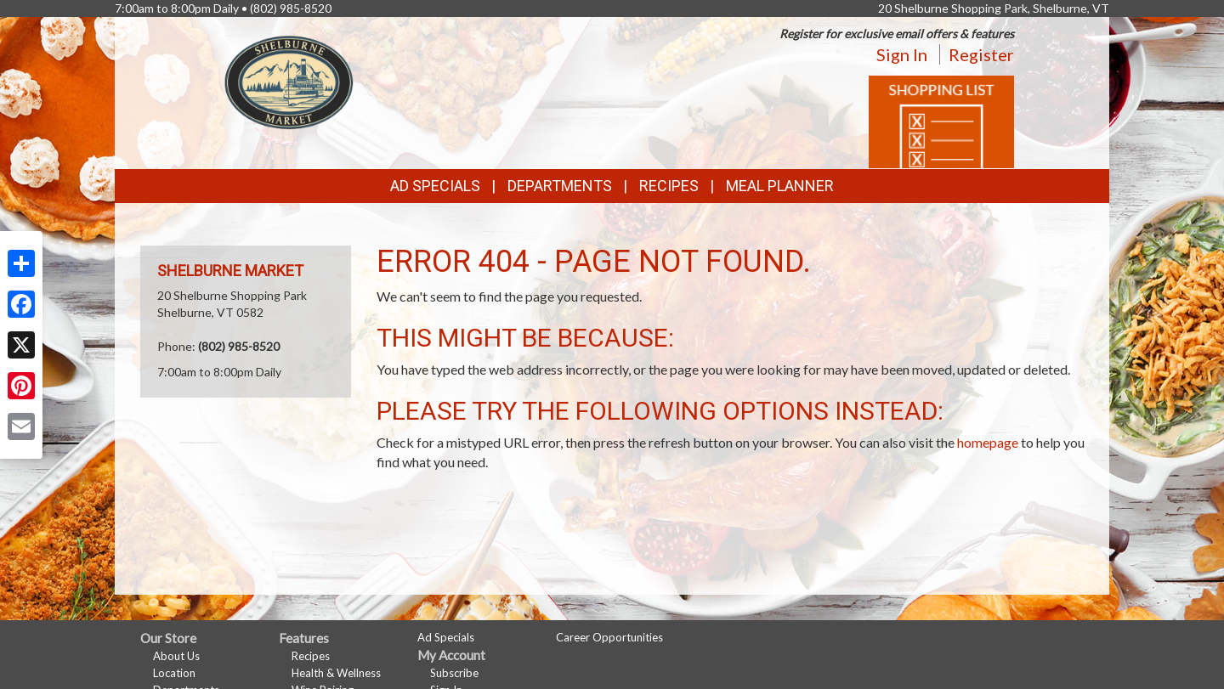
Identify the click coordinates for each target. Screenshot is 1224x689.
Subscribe (454, 673)
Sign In (901, 54)
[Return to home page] (289, 81)
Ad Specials (435, 186)
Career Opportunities (609, 637)
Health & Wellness (336, 673)
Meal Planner (780, 186)
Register (981, 54)
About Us (176, 656)
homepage (987, 442)
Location (174, 673)
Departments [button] (559, 186)
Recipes (669, 186)
